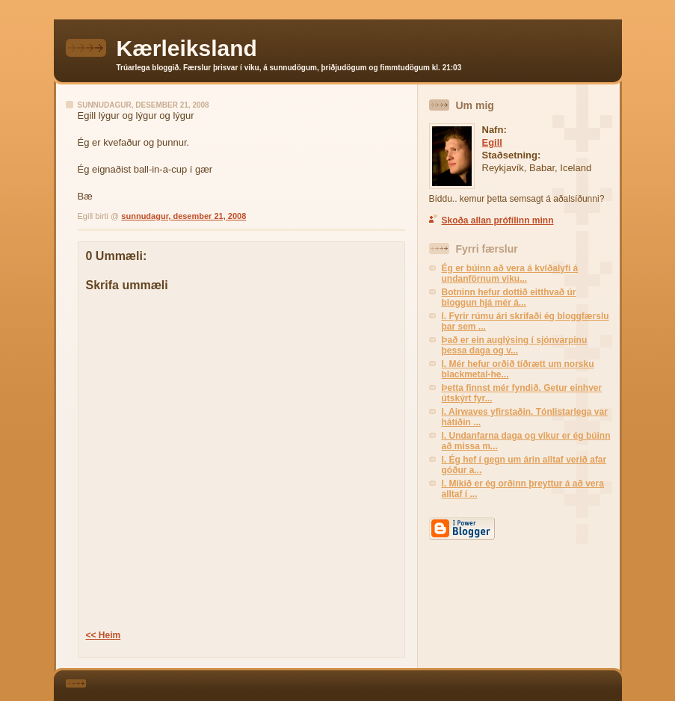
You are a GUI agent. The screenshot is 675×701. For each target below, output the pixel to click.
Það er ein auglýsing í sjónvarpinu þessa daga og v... (515, 345)
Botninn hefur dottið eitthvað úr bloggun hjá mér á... (509, 297)
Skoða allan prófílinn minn (498, 220)
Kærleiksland (187, 48)
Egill (492, 142)
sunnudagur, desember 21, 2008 (183, 215)
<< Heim (103, 635)
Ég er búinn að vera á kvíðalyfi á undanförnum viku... (510, 273)
